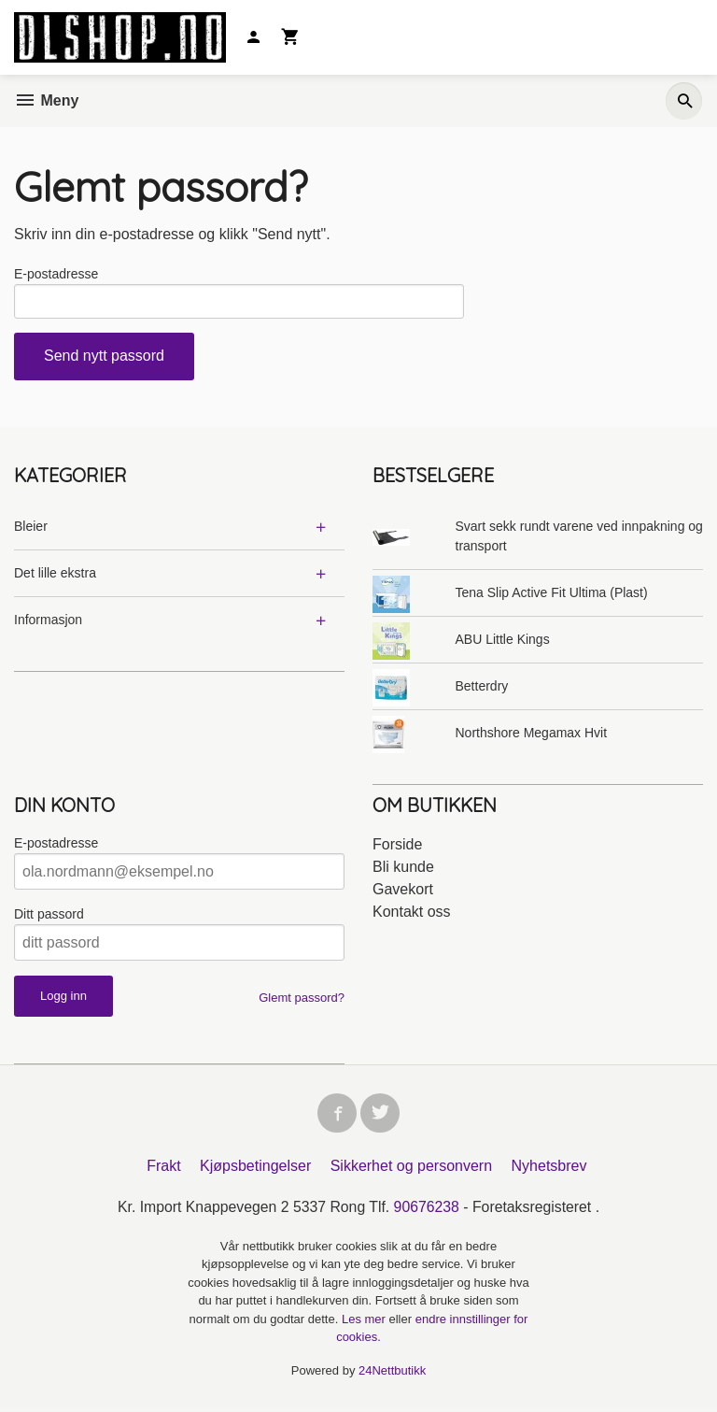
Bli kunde (403, 869)
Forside (397, 847)
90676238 (427, 1211)
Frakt (163, 1170)
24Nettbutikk (392, 1375)
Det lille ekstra (55, 575)
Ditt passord (49, 916)
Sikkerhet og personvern (411, 1170)
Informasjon (48, 622)
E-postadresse (56, 273)
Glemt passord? (301, 1000)
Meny (46, 100)
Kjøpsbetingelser (255, 1170)
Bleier (31, 528)
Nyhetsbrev (549, 1170)
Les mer (365, 1324)
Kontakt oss (412, 914)
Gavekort (403, 892)
